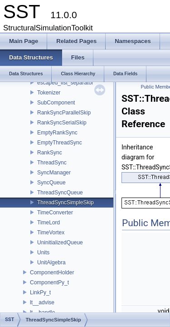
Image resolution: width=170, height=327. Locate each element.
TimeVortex (50, 232)
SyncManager (54, 172)
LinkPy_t (40, 292)
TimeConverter (55, 212)
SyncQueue (51, 182)
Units (43, 252)
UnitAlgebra (51, 262)
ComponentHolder (52, 272)
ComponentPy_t (49, 282)
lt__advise (42, 302)
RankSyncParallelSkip (64, 112)
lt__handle (42, 312)
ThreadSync (52, 162)
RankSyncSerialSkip (62, 122)
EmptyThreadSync (59, 142)
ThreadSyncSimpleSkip (65, 202)
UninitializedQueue (60, 242)
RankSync (49, 152)
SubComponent (56, 102)
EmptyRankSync (57, 132)
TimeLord (48, 222)
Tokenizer (48, 92)
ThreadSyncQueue (60, 192)
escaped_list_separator (65, 82)
